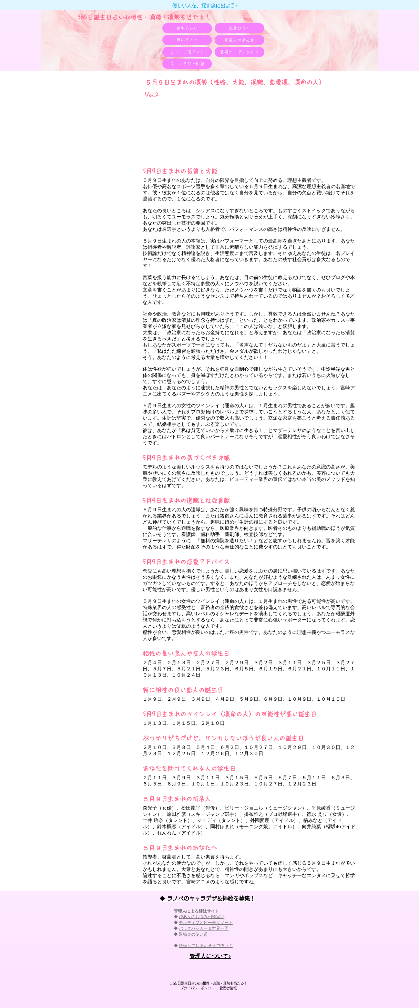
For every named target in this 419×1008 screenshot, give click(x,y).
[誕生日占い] (187, 28)
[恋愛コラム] (239, 28)
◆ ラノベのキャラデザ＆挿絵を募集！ (207, 898)
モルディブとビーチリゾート (206, 922)
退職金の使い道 (193, 934)
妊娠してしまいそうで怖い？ (206, 945)
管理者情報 (226, 988)
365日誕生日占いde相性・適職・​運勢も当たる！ (144, 17)
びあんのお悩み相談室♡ (201, 916)
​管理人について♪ (210, 956)
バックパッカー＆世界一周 (203, 928)
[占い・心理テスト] (187, 52)
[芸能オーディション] (239, 52)
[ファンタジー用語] (187, 64)
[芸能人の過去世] (239, 40)
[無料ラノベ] (187, 40)
